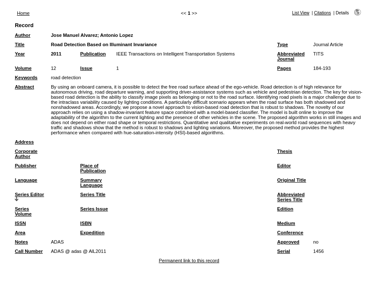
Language (26, 180)
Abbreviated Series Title (291, 197)
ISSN (20, 223)
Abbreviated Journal (291, 56)
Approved (288, 241)
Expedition (92, 232)
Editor (284, 165)
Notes (21, 241)
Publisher (25, 165)
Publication (93, 53)
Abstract (24, 86)
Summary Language (91, 182)
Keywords (26, 77)
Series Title (93, 194)
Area (20, 232)
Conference (290, 232)
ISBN (86, 223)
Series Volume (23, 211)
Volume (23, 68)
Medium (286, 223)
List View (301, 13)
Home (23, 13)
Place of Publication (93, 168)
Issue (86, 68)
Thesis (284, 151)
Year (20, 53)
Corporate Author (26, 154)
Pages (284, 68)
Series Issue (94, 208)
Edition (285, 208)
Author (23, 35)
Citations (322, 13)
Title (20, 44)
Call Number (29, 251)
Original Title (291, 180)
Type (282, 44)
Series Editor (29, 194)
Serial (283, 251)
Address (24, 141)
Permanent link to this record (189, 260)
